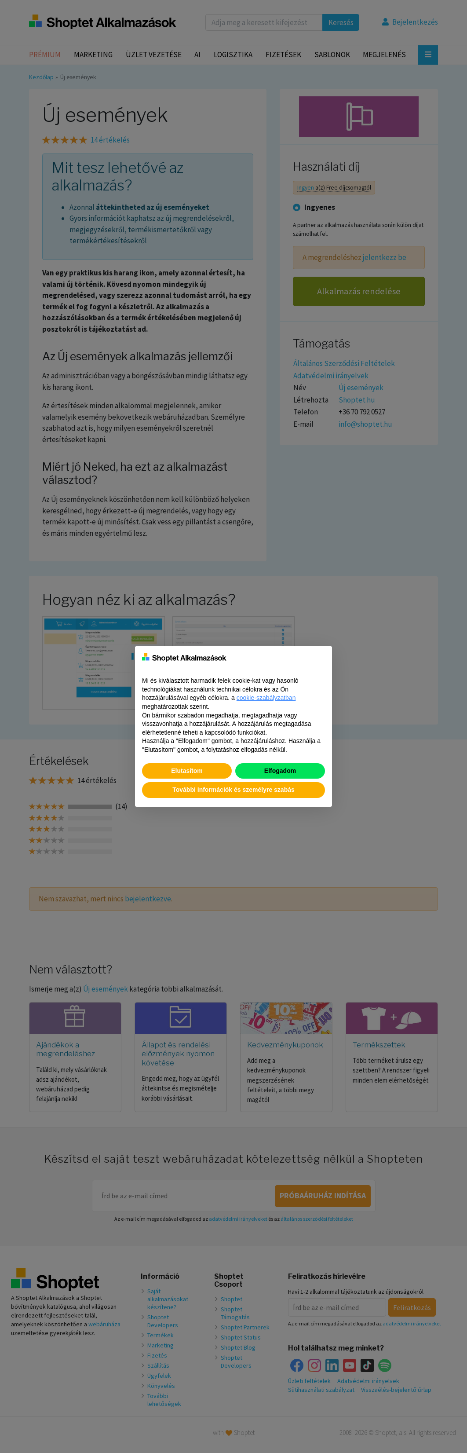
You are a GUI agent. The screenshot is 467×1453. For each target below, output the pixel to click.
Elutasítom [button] (187, 770)
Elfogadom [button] (280, 770)
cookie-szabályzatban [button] (266, 697)
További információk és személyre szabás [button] (233, 789)
